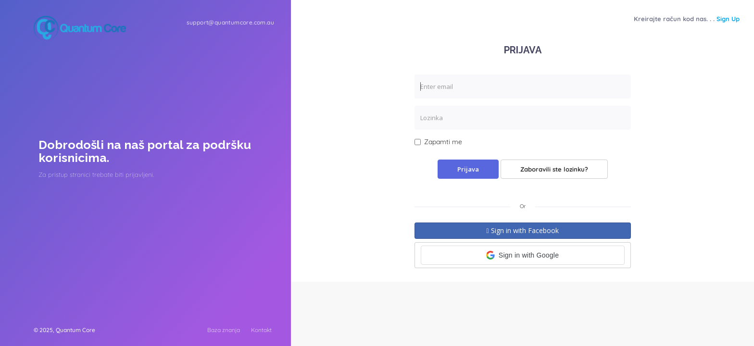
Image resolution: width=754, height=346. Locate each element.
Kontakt (261, 330)
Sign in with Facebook (522, 230)
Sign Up (728, 19)
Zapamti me (438, 141)
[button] (523, 255)
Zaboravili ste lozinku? (554, 169)
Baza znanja (223, 330)
